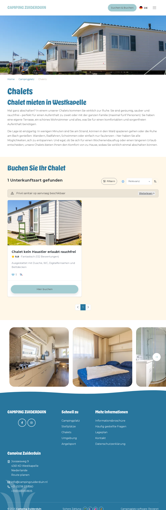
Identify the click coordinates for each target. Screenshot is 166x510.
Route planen (20, 474)
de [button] (146, 7)
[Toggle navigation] (154, 8)
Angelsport (69, 443)
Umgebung (69, 438)
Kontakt (100, 438)
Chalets (66, 432)
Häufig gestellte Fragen (110, 426)
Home (11, 79)
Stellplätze (69, 426)
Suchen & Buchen (122, 7)
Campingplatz (26, 79)
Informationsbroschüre (110, 420)
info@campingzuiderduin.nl (29, 482)
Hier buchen (44, 289)
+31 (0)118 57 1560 (22, 486)
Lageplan (101, 432)
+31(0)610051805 (21, 491)
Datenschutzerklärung (110, 443)
